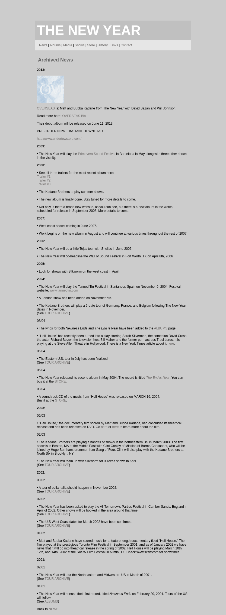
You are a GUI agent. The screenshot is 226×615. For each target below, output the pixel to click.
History (103, 45)
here (170, 343)
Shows (79, 45)
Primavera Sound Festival (96, 154)
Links (114, 45)
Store (91, 45)
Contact (126, 45)
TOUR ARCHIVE (56, 313)
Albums (55, 45)
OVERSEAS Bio (74, 116)
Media (67, 45)
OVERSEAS (46, 108)
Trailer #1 (43, 177)
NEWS (53, 609)
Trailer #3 (43, 184)
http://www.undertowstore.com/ (59, 139)
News (43, 45)
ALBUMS (160, 328)
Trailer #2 (43, 180)
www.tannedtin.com (64, 290)
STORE (60, 381)
